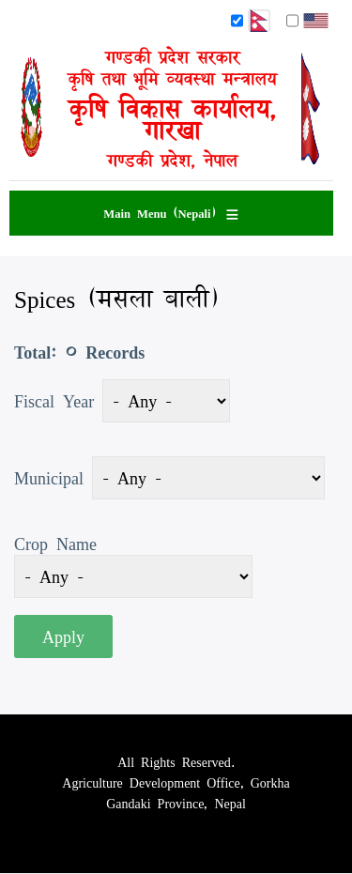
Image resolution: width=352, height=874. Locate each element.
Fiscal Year (54, 401)
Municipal (49, 478)
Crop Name (55, 543)
